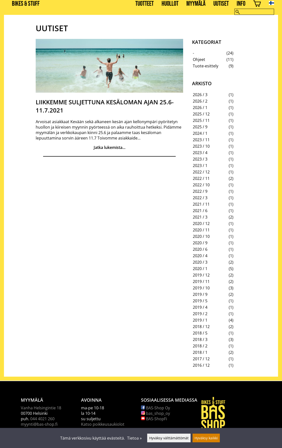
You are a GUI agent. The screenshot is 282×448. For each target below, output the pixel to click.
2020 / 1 (200, 268)
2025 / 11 (201, 120)
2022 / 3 (200, 197)
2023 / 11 (201, 139)
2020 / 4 (200, 255)
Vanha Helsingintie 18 (41, 408)
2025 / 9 (200, 127)
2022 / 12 (201, 172)
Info (241, 4)
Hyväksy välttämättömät (169, 438)
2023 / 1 (200, 165)
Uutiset (221, 4)
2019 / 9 (200, 294)
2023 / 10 (201, 146)
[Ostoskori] (257, 4)
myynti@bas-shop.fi (39, 424)
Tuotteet (144, 4)
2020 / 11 (201, 230)
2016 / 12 (201, 365)
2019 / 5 (200, 301)
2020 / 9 (200, 243)
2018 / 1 (200, 352)
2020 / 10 (201, 236)
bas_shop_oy (155, 413)
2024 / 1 (200, 133)
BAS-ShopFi (154, 418)
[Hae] (254, 12)
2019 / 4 (200, 307)
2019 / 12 (201, 275)
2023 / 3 (200, 159)
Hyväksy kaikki (206, 438)
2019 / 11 (201, 281)
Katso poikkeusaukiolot (102, 424)
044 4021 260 (42, 418)
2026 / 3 (200, 94)
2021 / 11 (201, 204)
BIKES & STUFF (26, 4)
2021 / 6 (200, 210)
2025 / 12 (201, 114)
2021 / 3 (200, 217)
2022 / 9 (200, 191)
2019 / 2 (200, 313)
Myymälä (195, 4)
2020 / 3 (200, 262)
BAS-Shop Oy (155, 408)
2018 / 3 (200, 339)
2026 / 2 (200, 101)
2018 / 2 (200, 346)
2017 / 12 (201, 359)
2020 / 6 (200, 249)
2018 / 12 (201, 326)
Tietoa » (134, 438)
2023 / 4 (200, 152)
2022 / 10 (201, 185)
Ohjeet (199, 59)
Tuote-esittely (205, 66)
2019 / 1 (200, 320)
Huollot (170, 4)
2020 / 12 (201, 223)
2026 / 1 (200, 107)
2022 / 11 (201, 178)
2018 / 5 (200, 333)
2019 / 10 (201, 288)
